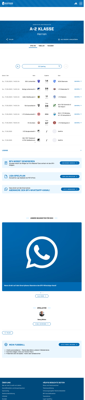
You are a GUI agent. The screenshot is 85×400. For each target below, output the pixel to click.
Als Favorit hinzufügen (68, 39)
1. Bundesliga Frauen (8, 381)
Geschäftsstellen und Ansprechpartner (13, 351)
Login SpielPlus (47, 362)
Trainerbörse (46, 359)
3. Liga (4, 376)
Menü (80, 3)
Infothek (4, 359)
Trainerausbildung (48, 351)
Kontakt (4, 362)
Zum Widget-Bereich (69, 163)
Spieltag (33, 45)
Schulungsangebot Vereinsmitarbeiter (54, 354)
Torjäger (50, 45)
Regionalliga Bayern (8, 378)
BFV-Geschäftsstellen (49, 357)
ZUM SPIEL (78, 81)
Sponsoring (5, 354)
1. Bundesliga (6, 370)
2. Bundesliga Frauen (8, 384)
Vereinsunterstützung (8, 357)
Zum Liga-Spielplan (69, 176)
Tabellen (41, 45)
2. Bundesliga (6, 373)
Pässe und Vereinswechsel (50, 348)
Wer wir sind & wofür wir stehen (11, 348)
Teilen (9, 39)
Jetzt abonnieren (70, 189)
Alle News (41, 259)
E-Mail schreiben (41, 287)
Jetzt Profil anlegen (69, 307)
